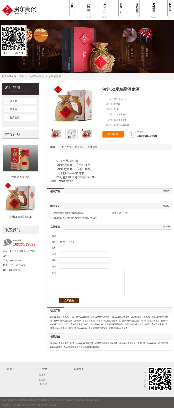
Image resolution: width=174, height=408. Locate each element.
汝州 (33, 405)
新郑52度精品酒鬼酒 (63, 320)
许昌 (38, 405)
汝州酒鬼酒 (54, 76)
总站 (15, 405)
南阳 (42, 405)
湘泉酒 (13, 101)
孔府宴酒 (14, 117)
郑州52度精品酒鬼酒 (59, 317)
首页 (21, 76)
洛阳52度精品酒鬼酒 (150, 320)
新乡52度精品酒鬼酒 (114, 324)
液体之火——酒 (120, 213)
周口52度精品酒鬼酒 (77, 328)
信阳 (24, 405)
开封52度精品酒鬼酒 (118, 328)
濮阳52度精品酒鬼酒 (134, 324)
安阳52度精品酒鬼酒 (73, 324)
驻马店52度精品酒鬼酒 (84, 320)
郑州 (19, 405)
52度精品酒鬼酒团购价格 (81, 343)
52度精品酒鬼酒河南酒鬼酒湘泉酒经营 (81, 347)
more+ (166, 191)
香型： (111, 99)
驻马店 (53, 405)
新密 (29, 405)
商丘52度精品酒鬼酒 (154, 324)
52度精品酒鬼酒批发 (59, 343)
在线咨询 (113, 134)
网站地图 (72, 400)
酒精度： (110, 109)
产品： (111, 114)
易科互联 (62, 400)
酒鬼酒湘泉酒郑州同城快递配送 (68, 213)
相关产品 (66, 146)
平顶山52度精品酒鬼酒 (106, 320)
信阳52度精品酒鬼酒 (79, 317)
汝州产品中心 (36, 76)
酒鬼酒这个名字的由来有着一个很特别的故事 (75, 217)
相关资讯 (79, 146)
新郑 (47, 405)
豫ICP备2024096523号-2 (88, 400)
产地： (111, 120)
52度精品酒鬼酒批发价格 (106, 343)
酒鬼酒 (13, 109)
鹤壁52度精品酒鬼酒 (93, 324)
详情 (52, 147)
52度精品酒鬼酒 (66, 181)
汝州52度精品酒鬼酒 (20, 216)
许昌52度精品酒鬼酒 (140, 317)
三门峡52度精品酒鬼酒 (129, 320)
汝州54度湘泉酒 (20, 176)
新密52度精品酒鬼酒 (100, 317)
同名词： (110, 125)
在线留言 (92, 146)
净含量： (110, 104)
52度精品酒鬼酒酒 (127, 343)
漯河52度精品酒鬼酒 (98, 328)
